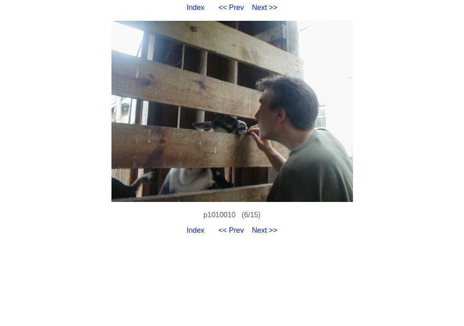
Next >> (264, 7)
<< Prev (231, 7)
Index (195, 7)
